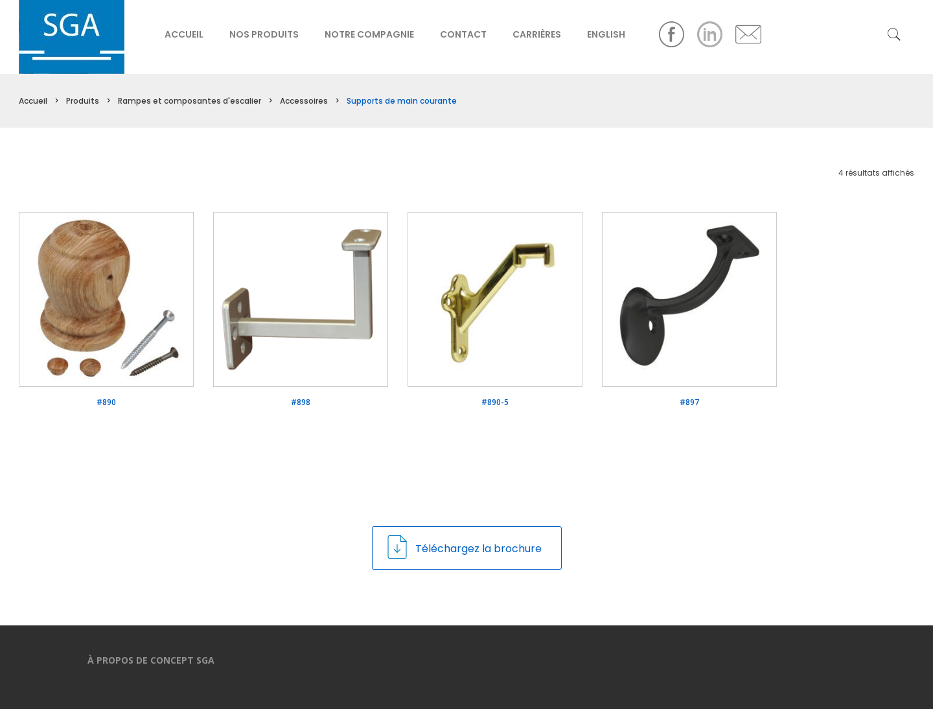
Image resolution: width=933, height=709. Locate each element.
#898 (300, 402)
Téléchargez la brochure (464, 547)
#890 (106, 402)
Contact (463, 34)
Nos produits (264, 34)
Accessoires (304, 100)
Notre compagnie (369, 34)
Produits (82, 100)
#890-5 (495, 402)
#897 (689, 402)
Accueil (184, 34)
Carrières (537, 34)
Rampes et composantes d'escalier (189, 100)
